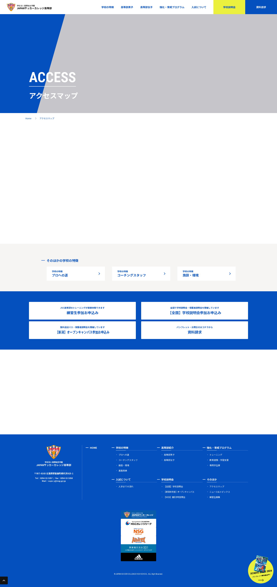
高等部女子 (146, 7)
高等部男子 (127, 7)
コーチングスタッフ (131, 273)
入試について (198, 7)
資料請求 (261, 7)
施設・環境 (191, 273)
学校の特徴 (107, 7)
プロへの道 (60, 273)
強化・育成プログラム (172, 7)
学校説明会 (229, 7)
